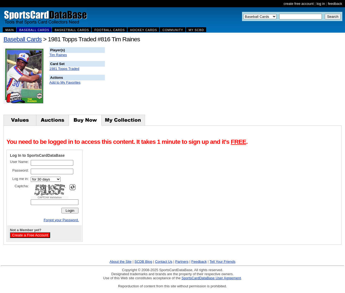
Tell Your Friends (222, 262)
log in (320, 4)
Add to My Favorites (65, 82)
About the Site (121, 262)
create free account (298, 4)
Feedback (199, 262)
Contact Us (163, 262)
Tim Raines (58, 55)
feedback (335, 4)
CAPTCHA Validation (50, 197)
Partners (181, 262)
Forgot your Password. (61, 220)
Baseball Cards (23, 39)
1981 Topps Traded (64, 69)
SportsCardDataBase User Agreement (211, 278)
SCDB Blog (143, 262)
